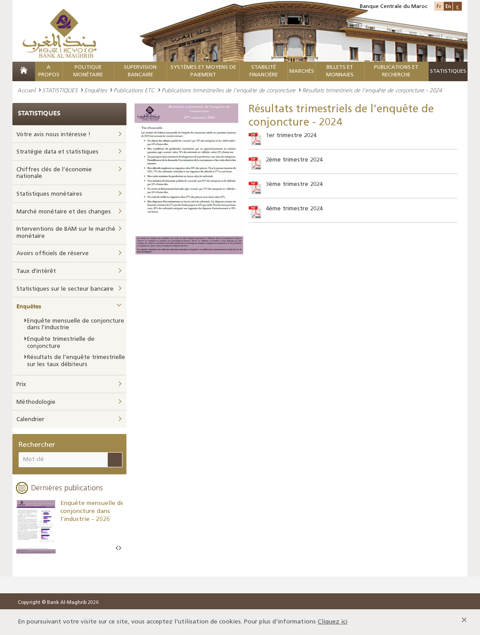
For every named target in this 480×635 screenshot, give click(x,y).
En (448, 6)
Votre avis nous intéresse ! (53, 135)
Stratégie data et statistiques (57, 152)
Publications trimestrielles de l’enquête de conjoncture (228, 90)
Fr (439, 6)
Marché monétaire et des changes (63, 212)
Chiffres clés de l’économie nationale (54, 173)
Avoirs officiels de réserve (52, 253)
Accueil (26, 90)
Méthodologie (35, 402)
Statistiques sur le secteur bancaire (65, 289)
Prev (117, 548)
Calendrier (30, 419)
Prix (21, 384)
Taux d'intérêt (36, 271)
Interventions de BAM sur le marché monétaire (65, 232)
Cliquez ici (332, 622)
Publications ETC (134, 90)
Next (119, 548)
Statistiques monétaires (49, 194)
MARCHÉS (301, 71)
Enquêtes (95, 90)
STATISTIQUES (60, 90)
